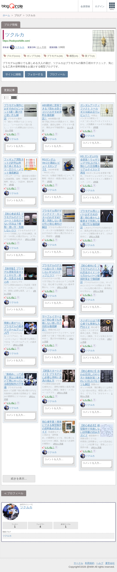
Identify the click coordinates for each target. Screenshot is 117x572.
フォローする (35, 74)
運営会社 (110, 563)
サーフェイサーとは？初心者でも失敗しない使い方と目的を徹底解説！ (52, 323)
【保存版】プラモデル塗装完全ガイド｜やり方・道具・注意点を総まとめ (14, 275)
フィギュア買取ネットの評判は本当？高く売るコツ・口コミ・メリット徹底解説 (14, 166)
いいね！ (11, 134)
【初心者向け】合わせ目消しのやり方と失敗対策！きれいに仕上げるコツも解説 (90, 378)
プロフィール (57, 74)
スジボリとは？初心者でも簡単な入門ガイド (90, 323)
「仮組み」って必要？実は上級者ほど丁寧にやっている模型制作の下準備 (14, 381)
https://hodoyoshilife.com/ (16, 40)
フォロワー (40, 525)
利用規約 (89, 563)
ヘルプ (99, 563)
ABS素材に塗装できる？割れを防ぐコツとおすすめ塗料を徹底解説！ (52, 112)
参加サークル (65, 525)
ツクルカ (14, 34)
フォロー (15, 525)
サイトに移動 (13, 74)
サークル (78, 563)
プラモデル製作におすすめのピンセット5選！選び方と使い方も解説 (14, 112)
